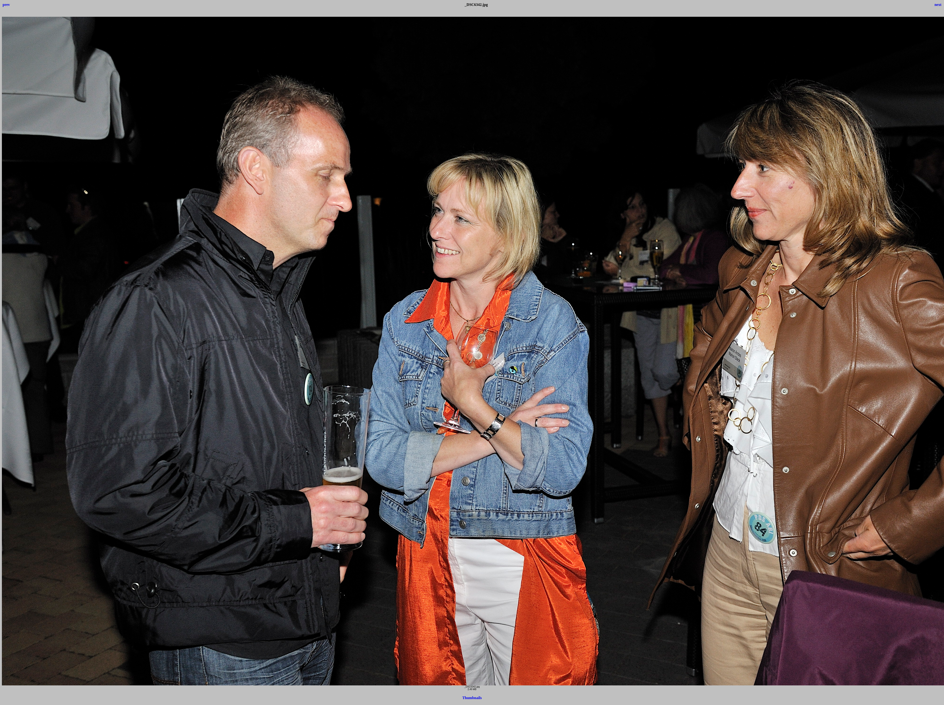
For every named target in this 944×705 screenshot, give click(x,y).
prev (6, 5)
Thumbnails (472, 698)
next (938, 5)
